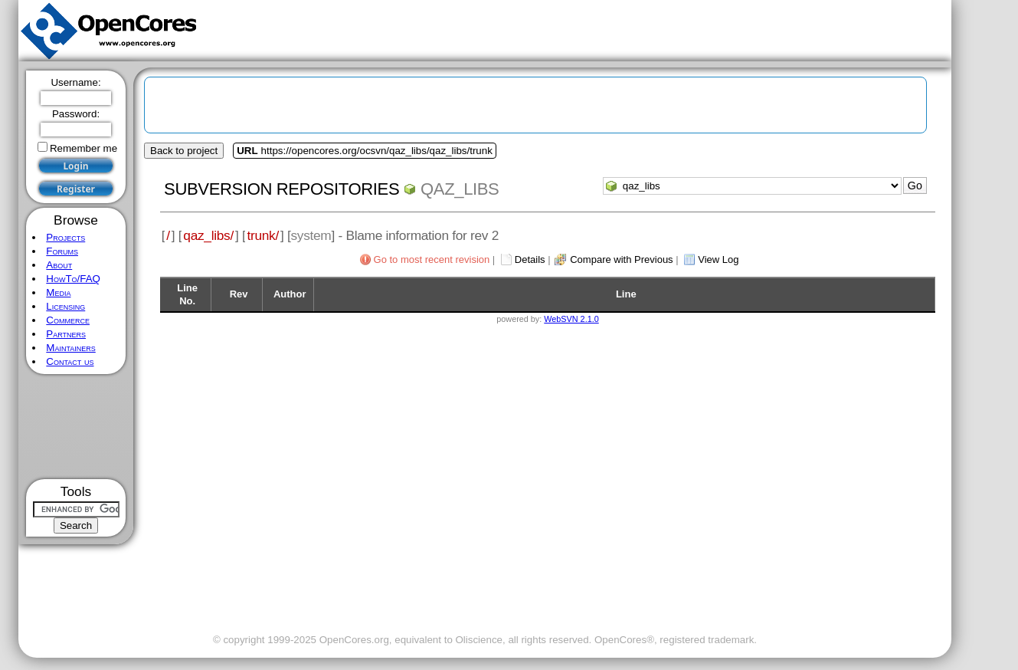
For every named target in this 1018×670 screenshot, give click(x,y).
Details (530, 259)
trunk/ (262, 235)
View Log (718, 259)
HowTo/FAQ (73, 278)
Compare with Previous (621, 259)
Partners (66, 334)
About (59, 265)
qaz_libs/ (208, 235)
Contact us (69, 361)
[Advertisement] (76, 427)
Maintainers (70, 347)
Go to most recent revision (432, 259)
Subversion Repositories (281, 189)
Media (58, 292)
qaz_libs (460, 189)
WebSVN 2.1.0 (571, 319)
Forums (62, 251)
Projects (65, 237)
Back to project (184, 150)
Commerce (68, 320)
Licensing (65, 306)
